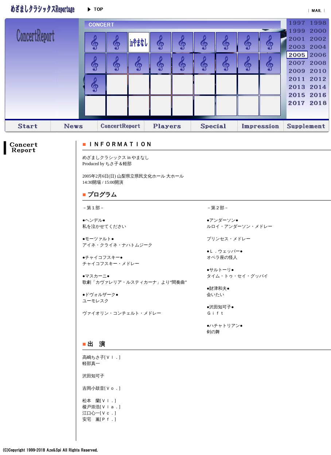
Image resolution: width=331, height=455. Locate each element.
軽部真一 (91, 363)
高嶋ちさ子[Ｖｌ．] (101, 357)
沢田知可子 (93, 375)
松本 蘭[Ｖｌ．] (99, 400)
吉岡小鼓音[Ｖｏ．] (101, 388)
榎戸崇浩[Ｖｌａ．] (101, 406)
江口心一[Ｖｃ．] (99, 413)
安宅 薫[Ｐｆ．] (99, 419)
